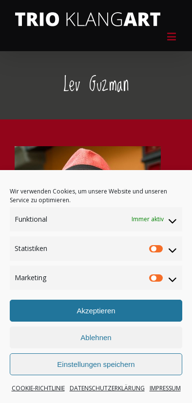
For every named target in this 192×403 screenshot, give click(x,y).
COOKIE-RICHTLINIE (38, 388)
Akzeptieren (96, 311)
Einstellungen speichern (95, 364)
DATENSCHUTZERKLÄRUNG (107, 388)
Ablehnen (95, 337)
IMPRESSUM (165, 388)
